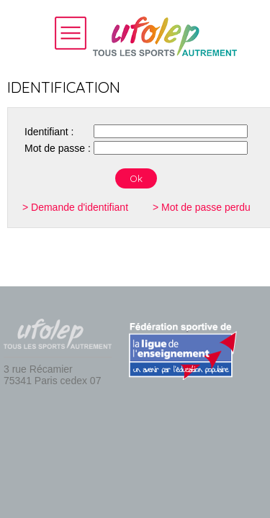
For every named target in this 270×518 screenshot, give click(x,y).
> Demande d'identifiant (75, 207)
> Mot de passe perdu (202, 207)
